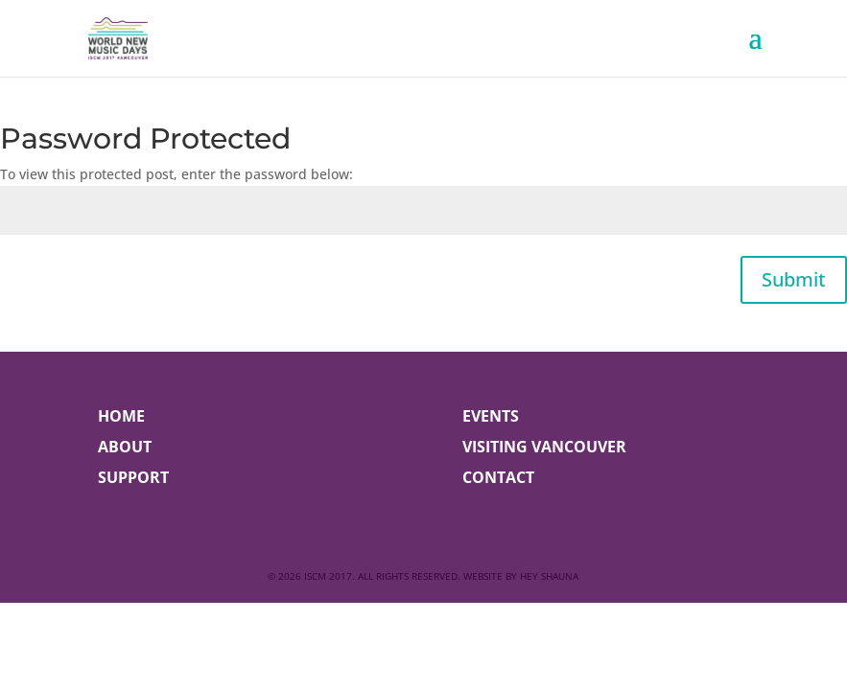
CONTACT (498, 477)
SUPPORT (133, 477)
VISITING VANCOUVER (544, 446)
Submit (794, 279)
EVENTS (490, 415)
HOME (121, 415)
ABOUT (125, 446)
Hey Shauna (549, 576)
